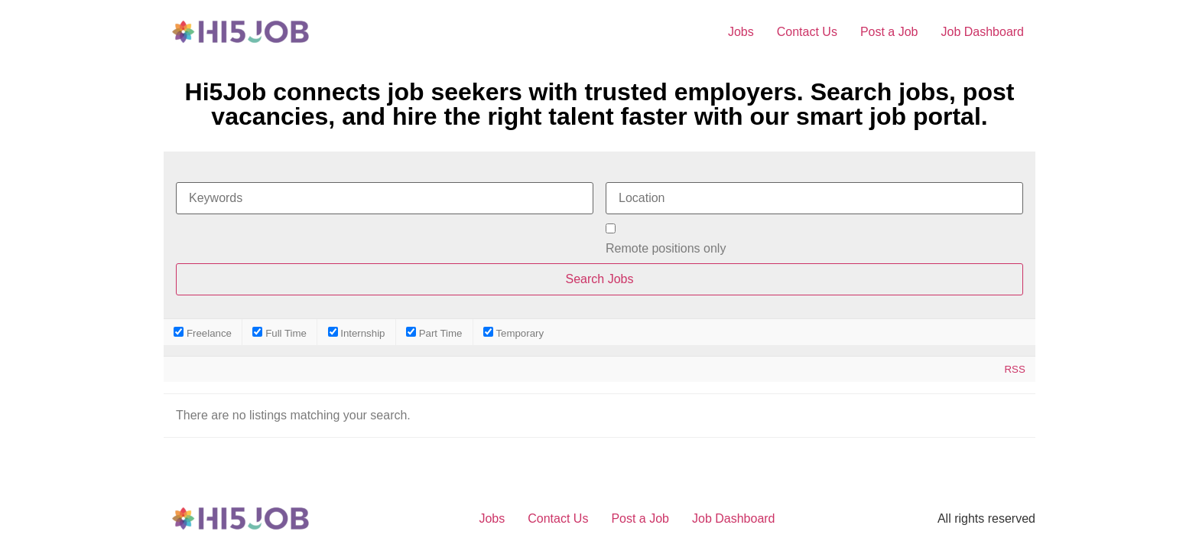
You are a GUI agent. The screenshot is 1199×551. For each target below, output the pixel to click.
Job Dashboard (982, 31)
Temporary (513, 332)
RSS (1014, 369)
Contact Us (807, 31)
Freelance (203, 332)
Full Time (279, 332)
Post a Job (889, 31)
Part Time (434, 332)
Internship (356, 332)
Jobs (741, 31)
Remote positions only (666, 249)
